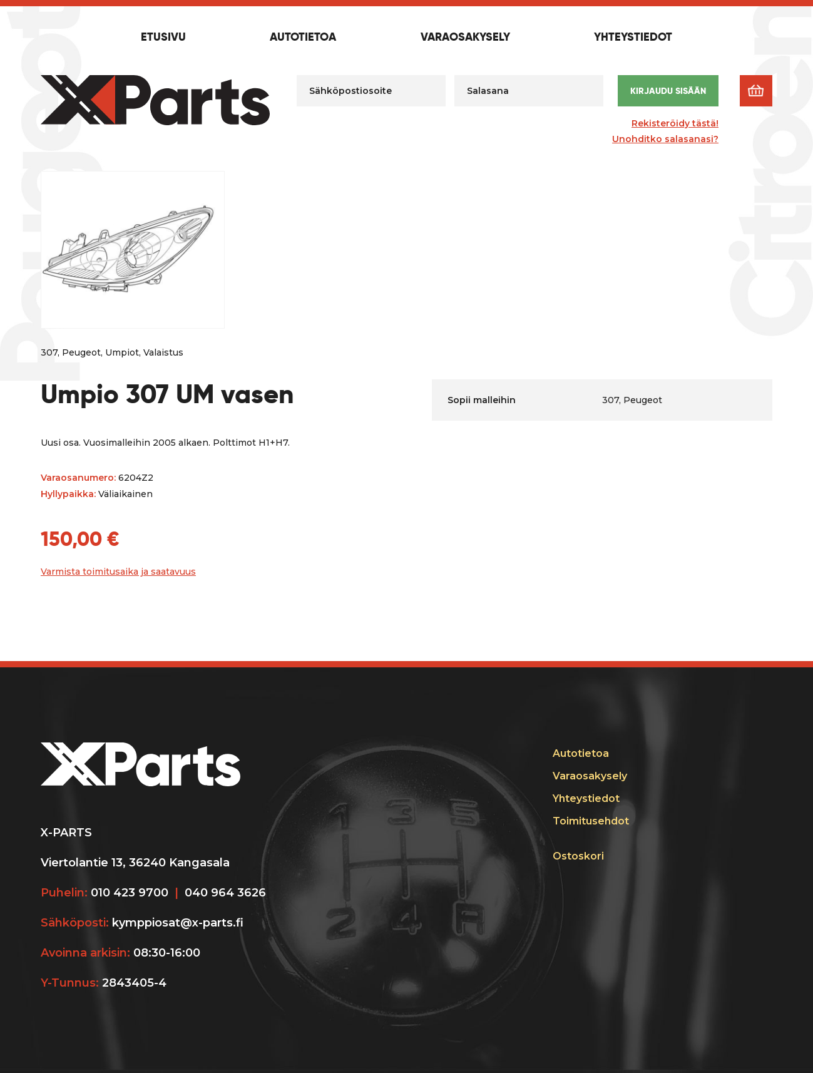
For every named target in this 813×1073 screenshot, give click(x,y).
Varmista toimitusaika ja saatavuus (118, 571)
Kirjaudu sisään (668, 90)
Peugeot (81, 352)
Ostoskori (578, 856)
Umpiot (122, 352)
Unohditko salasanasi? (665, 139)
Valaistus (163, 352)
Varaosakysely (465, 37)
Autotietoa (303, 37)
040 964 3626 (225, 893)
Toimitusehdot (591, 821)
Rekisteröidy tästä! (674, 123)
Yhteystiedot (633, 37)
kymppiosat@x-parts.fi (177, 923)
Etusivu (163, 37)
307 (49, 352)
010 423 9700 (129, 893)
